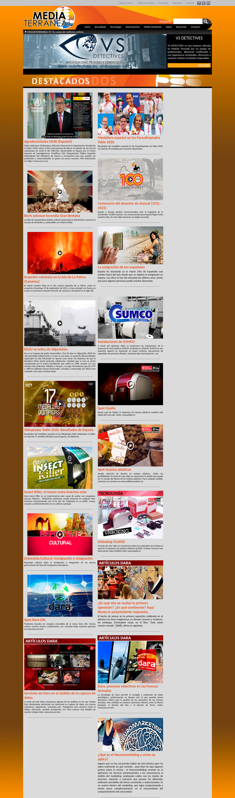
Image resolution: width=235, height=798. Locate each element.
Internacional (133, 26)
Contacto (190, 3)
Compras (195, 26)
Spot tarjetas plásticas (114, 469)
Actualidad (100, 26)
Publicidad (177, 3)
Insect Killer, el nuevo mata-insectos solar (55, 492)
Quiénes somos (126, 3)
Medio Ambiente (153, 26)
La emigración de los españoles (121, 267)
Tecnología (115, 26)
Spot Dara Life (34, 619)
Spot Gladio (106, 408)
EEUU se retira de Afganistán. (46, 349)
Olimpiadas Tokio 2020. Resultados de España (58, 430)
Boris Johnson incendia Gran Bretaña (52, 215)
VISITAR (204, 65)
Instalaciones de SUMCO (116, 341)
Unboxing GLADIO (111, 541)
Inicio (87, 26)
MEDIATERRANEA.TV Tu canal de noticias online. (55, 32)
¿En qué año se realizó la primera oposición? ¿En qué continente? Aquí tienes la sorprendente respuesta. (126, 607)
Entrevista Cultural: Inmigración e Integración (58, 558)
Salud (168, 26)
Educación (181, 26)
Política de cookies (146, 3)
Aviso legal (163, 3)
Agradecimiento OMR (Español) (48, 141)
